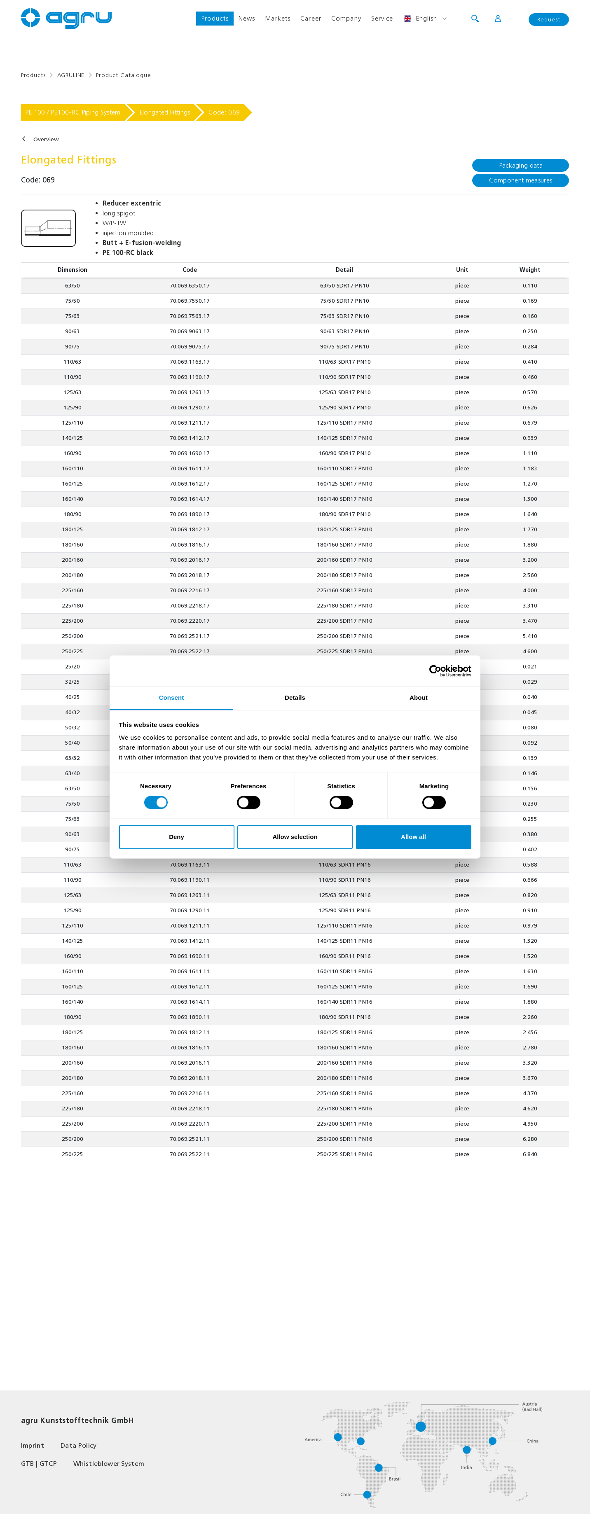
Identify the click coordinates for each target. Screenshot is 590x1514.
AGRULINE (71, 75)
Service (382, 18)
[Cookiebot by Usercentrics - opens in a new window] (435, 671)
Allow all (413, 836)
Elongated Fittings (164, 112)
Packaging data (521, 165)
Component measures (520, 180)
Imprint (32, 1445)
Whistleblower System (108, 1463)
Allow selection (294, 836)
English (420, 18)
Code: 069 (224, 112)
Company (346, 18)
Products (215, 18)
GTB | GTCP (39, 1463)
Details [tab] (295, 697)
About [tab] (419, 697)
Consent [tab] (171, 697)
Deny (176, 836)
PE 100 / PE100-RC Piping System (73, 112)
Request (548, 19)
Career (310, 18)
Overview (46, 139)
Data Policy (79, 1445)
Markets (277, 18)
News (247, 18)
